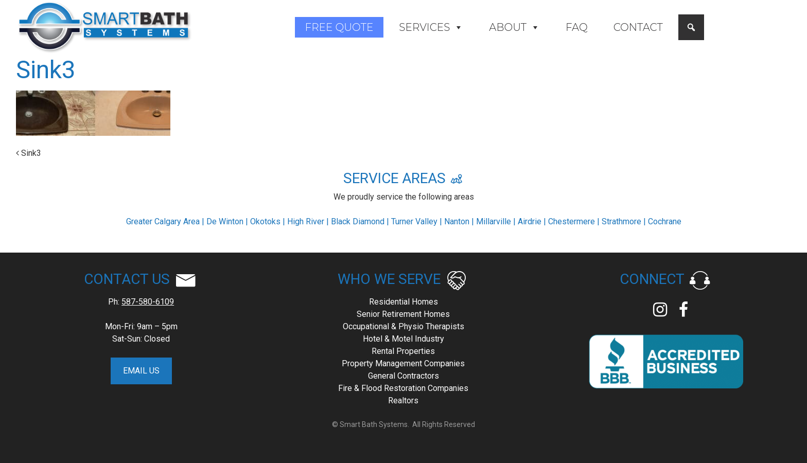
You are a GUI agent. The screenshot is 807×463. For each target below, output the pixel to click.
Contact (638, 27)
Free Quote (339, 27)
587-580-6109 (147, 302)
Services (431, 27)
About (514, 27)
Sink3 (28, 153)
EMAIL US (141, 371)
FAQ (577, 27)
